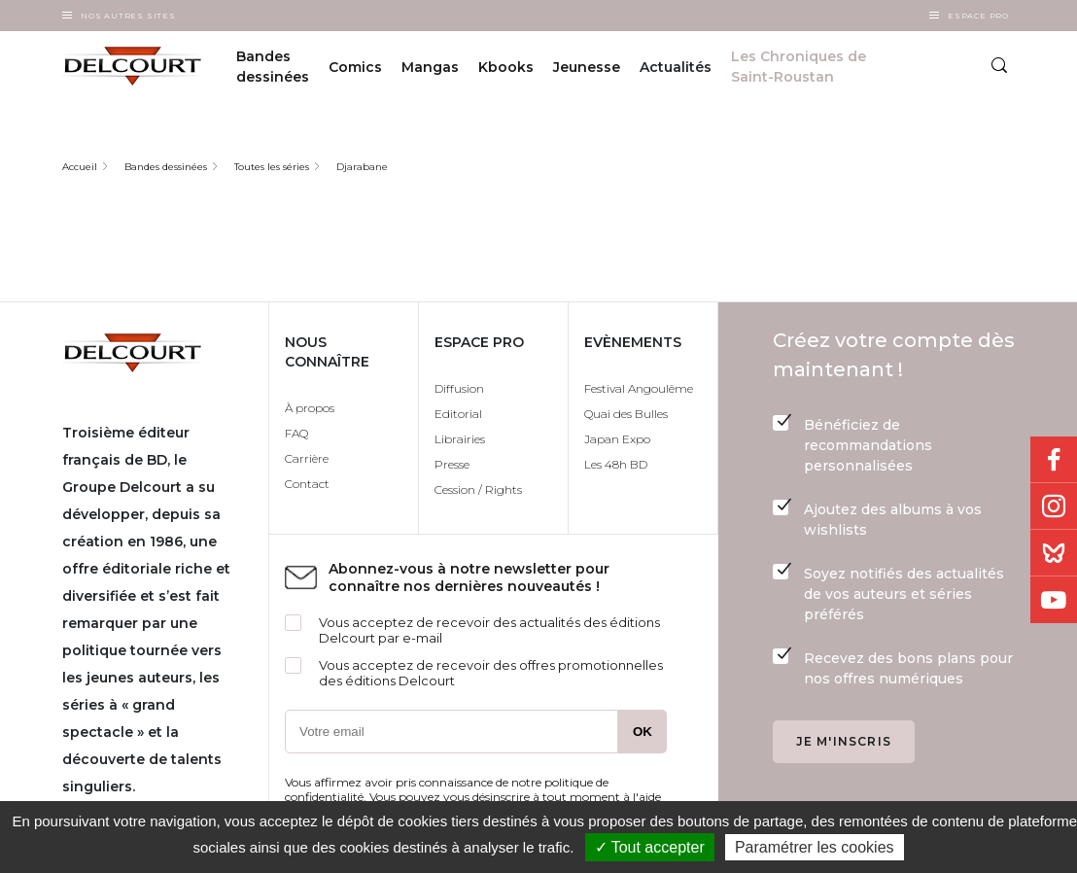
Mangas (430, 67)
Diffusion (459, 388)
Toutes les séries (271, 166)
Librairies (459, 439)
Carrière (307, 458)
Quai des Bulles (626, 413)
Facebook (1053, 459)
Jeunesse (586, 67)
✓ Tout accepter (650, 847)
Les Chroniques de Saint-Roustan (798, 67)
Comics (355, 67)
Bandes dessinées (272, 67)
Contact (307, 483)
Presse (451, 464)
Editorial (458, 413)
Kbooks (506, 67)
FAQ (296, 433)
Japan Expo (617, 439)
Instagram (1053, 506)
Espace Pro (978, 15)
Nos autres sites (128, 15)
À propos (309, 408)
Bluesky (1053, 553)
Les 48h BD (615, 464)
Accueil (79, 166)
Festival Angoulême (638, 388)
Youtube (1053, 599)
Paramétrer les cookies (814, 847)
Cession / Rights (478, 489)
